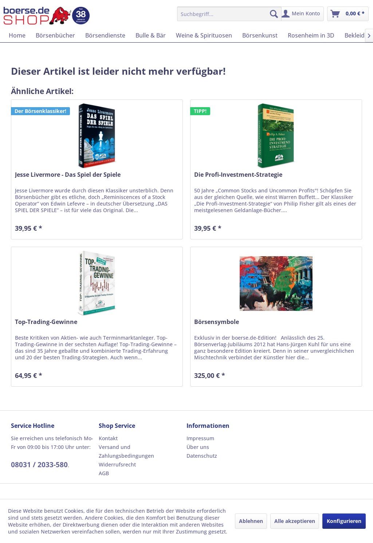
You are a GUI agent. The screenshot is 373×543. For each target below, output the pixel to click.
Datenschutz (201, 455)
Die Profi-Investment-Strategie (238, 175)
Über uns (197, 447)
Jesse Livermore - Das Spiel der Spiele (68, 175)
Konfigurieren (344, 520)
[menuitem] (229, 14)
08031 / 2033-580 (39, 464)
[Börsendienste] (105, 35)
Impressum (200, 438)
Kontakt (108, 438)
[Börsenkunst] (260, 35)
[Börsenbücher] (55, 35)
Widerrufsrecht (117, 464)
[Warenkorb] (348, 14)
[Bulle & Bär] (150, 35)
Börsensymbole (216, 322)
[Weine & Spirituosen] (204, 35)
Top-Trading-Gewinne (46, 322)
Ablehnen (251, 520)
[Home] (17, 35)
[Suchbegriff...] (229, 14)
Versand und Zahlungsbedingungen (126, 451)
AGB (104, 473)
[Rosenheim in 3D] (311, 35)
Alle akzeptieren (294, 520)
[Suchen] (274, 14)
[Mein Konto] (301, 14)
